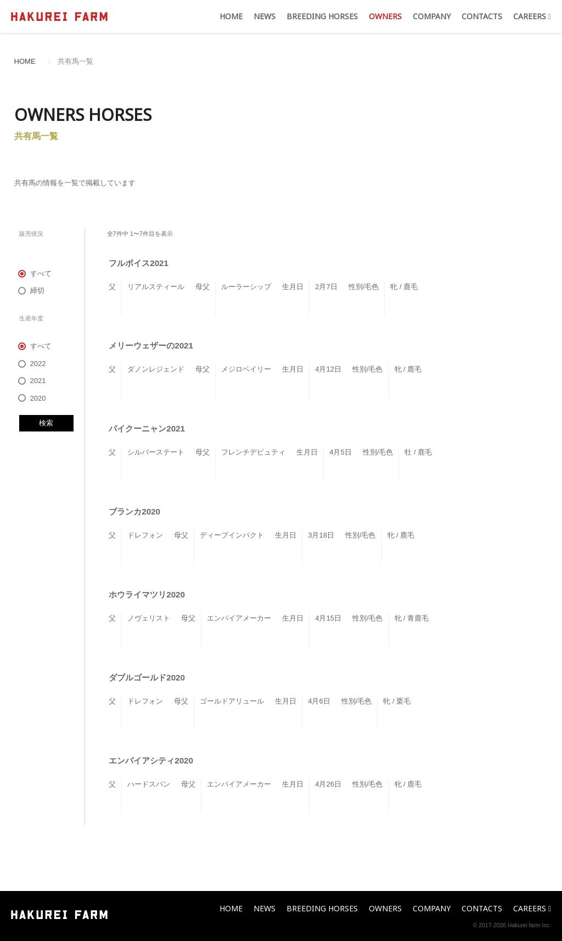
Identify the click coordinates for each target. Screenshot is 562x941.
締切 (31, 290)
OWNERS (385, 16)
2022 (32, 363)
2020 (32, 398)
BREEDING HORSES (322, 16)
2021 (32, 381)
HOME (231, 16)
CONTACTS (482, 16)
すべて (35, 273)
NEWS (265, 16)
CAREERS (532, 16)
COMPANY (432, 16)
